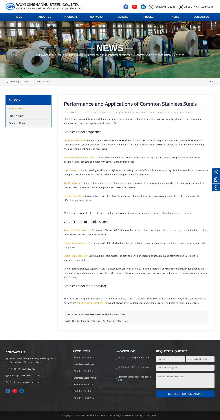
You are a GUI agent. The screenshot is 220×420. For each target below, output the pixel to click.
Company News (17, 123)
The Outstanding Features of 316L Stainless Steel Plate (100, 320)
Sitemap (138, 415)
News (26, 81)
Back (212, 81)
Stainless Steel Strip (84, 391)
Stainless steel (74, 132)
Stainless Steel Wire (84, 397)
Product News (43, 81)
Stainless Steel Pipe (84, 364)
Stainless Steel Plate (84, 357)
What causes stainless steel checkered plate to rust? (98, 314)
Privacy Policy (151, 415)
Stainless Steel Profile (85, 377)
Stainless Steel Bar (83, 371)
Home (14, 81)
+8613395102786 (162, 6)
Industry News (16, 115)
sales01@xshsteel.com (196, 6)
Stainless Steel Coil (83, 384)
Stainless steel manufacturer (85, 286)
